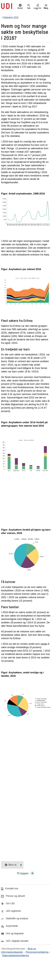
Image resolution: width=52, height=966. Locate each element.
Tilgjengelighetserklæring (15, 955)
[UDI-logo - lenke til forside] (6, 7)
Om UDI (10, 903)
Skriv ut (10, 865)
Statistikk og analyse (17, 918)
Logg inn (37, 6)
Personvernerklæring (37, 952)
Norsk (20, 6)
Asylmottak (12, 926)
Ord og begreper (15, 933)
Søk (28, 6)
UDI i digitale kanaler (17, 941)
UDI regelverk (13, 911)
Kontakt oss (11, 888)
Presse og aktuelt (15, 896)
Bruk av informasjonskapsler (18, 950)
